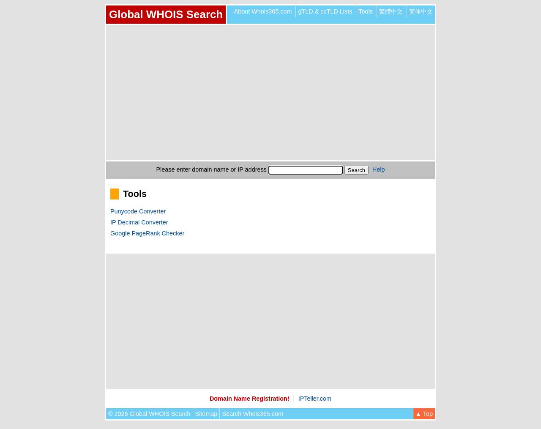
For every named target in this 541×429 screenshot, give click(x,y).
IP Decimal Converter (139, 222)
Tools (365, 11)
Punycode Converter (138, 211)
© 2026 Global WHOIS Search (149, 413)
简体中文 (421, 11)
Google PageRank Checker (147, 233)
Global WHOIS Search (166, 14)
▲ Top (424, 413)
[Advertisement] (270, 92)
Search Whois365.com (252, 413)
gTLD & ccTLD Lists (325, 11)
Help (378, 169)
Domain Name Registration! (250, 398)
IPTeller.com (314, 398)
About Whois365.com (263, 11)
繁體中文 (391, 11)
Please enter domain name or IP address (211, 169)
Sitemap (206, 413)
